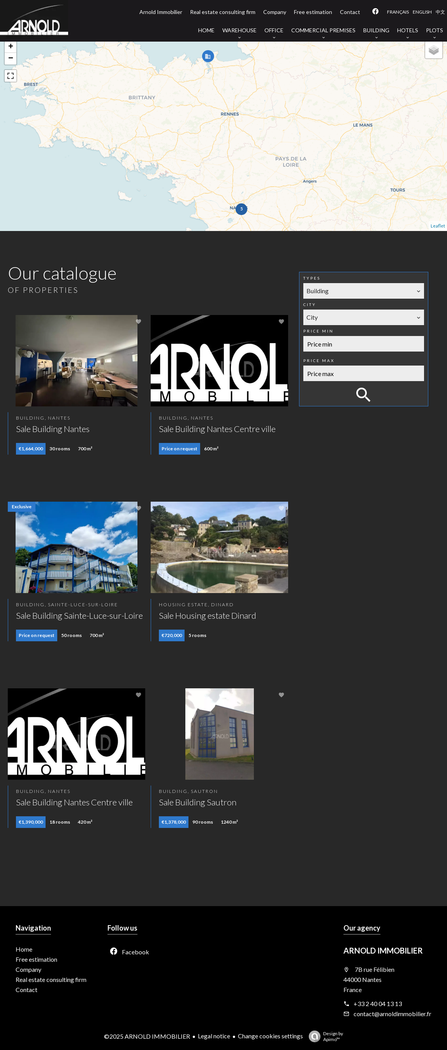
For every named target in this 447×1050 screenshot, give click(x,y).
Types (311, 278)
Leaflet (438, 225)
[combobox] (363, 291)
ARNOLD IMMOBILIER (383, 950)
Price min (318, 331)
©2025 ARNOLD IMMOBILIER (147, 1036)
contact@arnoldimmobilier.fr (392, 1013)
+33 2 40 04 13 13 (378, 1003)
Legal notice (214, 1036)
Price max (318, 360)
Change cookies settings (270, 1036)
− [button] (10, 59)
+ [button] (10, 47)
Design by (324, 1036)
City (309, 304)
